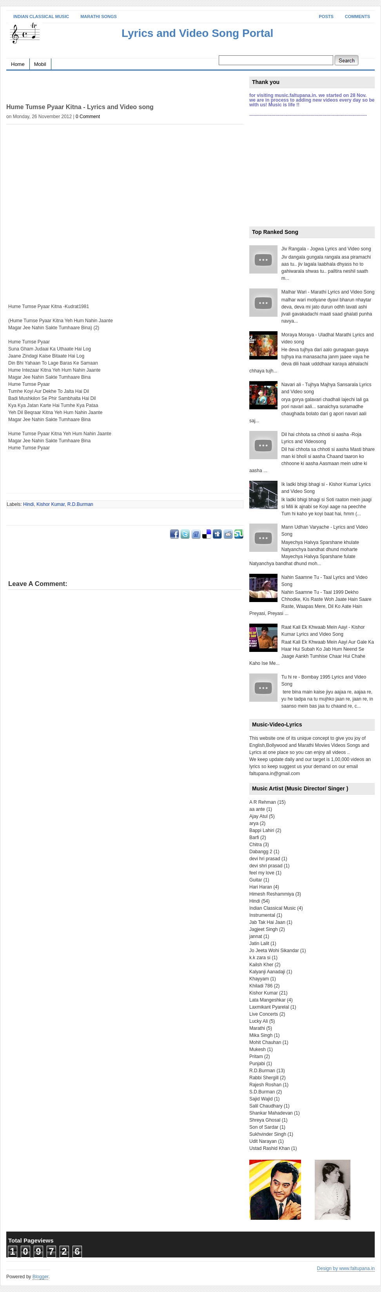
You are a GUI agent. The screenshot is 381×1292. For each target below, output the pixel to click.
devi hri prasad (264, 858)
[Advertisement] (98, 88)
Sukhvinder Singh (267, 1134)
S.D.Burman (262, 1092)
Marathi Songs (98, 16)
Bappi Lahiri (261, 830)
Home (18, 64)
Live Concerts (263, 1014)
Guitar (255, 880)
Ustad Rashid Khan (269, 1148)
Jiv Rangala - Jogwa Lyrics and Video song (326, 249)
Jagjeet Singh (263, 929)
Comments (357, 16)
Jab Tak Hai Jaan (267, 922)
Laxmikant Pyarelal (269, 1007)
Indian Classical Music (41, 16)
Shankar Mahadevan (271, 1113)
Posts (326, 16)
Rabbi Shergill (264, 1077)
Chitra (255, 844)
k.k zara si (259, 957)
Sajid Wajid (261, 1099)
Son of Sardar (263, 1127)
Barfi (254, 837)
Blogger (41, 1276)
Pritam (256, 1056)
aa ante (257, 809)
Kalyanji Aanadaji (267, 971)
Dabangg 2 (260, 851)
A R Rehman (262, 802)
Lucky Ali (258, 1021)
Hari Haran (260, 887)
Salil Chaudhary (266, 1106)
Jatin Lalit (259, 943)
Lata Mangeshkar (267, 1000)
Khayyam (259, 979)
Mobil (40, 64)
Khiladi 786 (260, 986)
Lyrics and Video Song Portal (197, 33)
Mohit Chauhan (265, 1042)
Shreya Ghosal (264, 1120)
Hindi (28, 504)
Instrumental (262, 915)
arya (253, 823)
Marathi (257, 1028)
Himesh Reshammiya (271, 894)
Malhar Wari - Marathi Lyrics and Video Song (328, 292)
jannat (255, 936)
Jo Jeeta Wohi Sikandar (274, 950)
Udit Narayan (263, 1141)
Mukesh (257, 1049)
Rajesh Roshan (265, 1085)
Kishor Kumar (50, 504)
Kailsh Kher (261, 964)
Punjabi (257, 1063)
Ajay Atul (258, 816)
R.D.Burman (80, 504)
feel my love (261, 873)
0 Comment (88, 116)
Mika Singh (260, 1035)
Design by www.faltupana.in (346, 1268)
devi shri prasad (266, 866)
